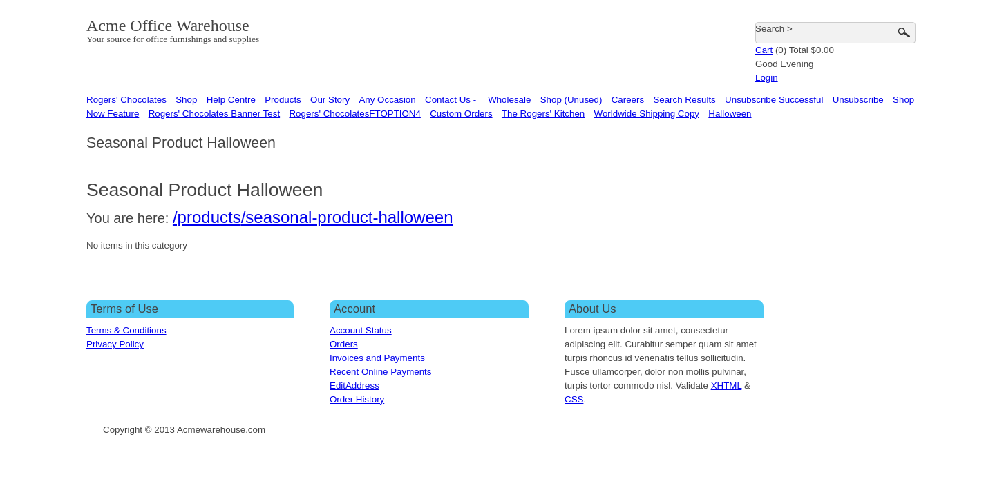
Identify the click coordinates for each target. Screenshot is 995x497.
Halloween (729, 113)
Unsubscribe (858, 100)
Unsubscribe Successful (774, 100)
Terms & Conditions (126, 330)
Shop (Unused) (571, 100)
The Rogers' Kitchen (543, 113)
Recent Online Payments (380, 372)
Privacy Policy (115, 344)
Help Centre (231, 100)
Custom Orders (461, 113)
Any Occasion (387, 100)
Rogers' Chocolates (126, 100)
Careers (628, 100)
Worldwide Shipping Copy (646, 113)
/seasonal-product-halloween (347, 217)
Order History (357, 399)
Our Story (330, 100)
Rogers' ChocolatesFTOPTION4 (354, 113)
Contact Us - (452, 100)
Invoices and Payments (377, 358)
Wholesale (509, 100)
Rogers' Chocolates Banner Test (214, 113)
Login (766, 77)
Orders (344, 344)
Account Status (361, 330)
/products (207, 217)
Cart (764, 50)
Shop (186, 100)
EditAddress (354, 385)
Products (283, 100)
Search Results (684, 100)
